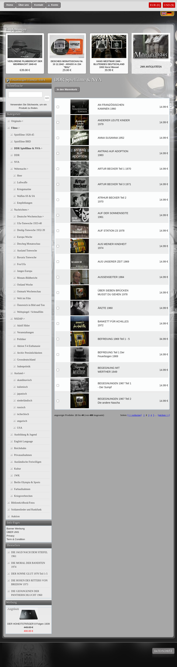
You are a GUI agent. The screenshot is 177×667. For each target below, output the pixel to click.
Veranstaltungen (25, 332)
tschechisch (23, 414)
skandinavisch (24, 380)
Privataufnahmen (23, 455)
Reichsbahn (20, 448)
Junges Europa (24, 271)
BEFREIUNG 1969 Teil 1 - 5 (114, 338)
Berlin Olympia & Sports (27, 482)
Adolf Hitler (23, 325)
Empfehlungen (16, 29)
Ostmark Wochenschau (29, 291)
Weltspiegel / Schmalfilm (30, 312)
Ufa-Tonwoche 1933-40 (29, 223)
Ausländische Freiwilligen (27, 462)
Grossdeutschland (26, 359)
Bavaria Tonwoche (27, 257)
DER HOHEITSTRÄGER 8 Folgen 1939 (28, 623)
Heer (19, 175)
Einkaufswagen (18, 80)
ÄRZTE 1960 (105, 308)
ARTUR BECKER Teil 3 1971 (114, 184)
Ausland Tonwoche (27, 250)
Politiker (21, 339)
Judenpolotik (23, 366)
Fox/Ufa (21, 264)
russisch (21, 407)
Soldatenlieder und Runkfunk (26, 509)
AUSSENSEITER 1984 (111, 277)
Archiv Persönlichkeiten (29, 352)
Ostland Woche (25, 284)
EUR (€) (155, 5)
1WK (17, 475)
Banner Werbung (16, 528)
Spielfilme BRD (22, 141)
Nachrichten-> (21, 209)
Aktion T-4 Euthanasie (28, 346)
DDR (17, 155)
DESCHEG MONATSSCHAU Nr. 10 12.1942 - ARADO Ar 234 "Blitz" (67, 64)
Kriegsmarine (24, 189)
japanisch (22, 393)
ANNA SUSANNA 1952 (111, 137)
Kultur (17, 468)
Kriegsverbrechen (23, 496)
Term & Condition (16, 539)
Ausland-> (19, 373)
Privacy (11, 535)
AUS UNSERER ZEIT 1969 (113, 261)
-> (15, 128)
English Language (23, 441)
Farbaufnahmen (22, 489)
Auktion (15, 516)
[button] (10, 5)
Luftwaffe (22, 182)
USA (19, 427)
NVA (17, 162)
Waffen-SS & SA (26, 196)
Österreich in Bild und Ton (31, 305)
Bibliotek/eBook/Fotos (23, 502)
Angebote (13, 608)
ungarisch (22, 421)
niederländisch (24, 400)
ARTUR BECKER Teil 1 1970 (114, 168)
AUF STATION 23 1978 (111, 230)
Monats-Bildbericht (27, 277)
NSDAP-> (19, 318)
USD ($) (169, 5)
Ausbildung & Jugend (25, 434)
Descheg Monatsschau (28, 243)
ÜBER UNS (13, 532)
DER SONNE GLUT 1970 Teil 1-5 (29, 573)
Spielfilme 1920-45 (24, 134)
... (156, 415)
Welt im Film (24, 298)
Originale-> (17, 121)
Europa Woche (24, 237)
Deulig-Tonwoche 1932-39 (31, 230)
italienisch (22, 387)
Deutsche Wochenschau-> (30, 216)
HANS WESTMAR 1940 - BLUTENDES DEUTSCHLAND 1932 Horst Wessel (108, 64)
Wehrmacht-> (21, 168)
